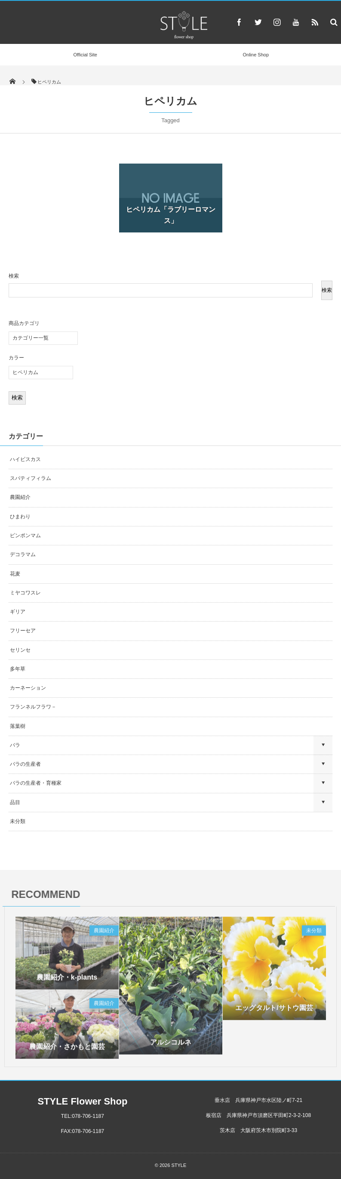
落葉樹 (17, 726)
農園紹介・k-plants (67, 980)
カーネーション (28, 688)
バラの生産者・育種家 (35, 783)
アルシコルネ (170, 1045)
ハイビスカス (25, 459)
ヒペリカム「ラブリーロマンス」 (170, 215)
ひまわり (20, 517)
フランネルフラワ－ (33, 707)
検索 (14, 276)
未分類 (17, 821)
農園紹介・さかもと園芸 (67, 1049)
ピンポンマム (25, 535)
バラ (15, 745)
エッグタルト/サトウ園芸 (274, 1011)
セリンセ (20, 650)
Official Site (85, 54)
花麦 (15, 574)
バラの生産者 (25, 764)
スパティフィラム (31, 478)
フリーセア (23, 631)
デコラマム (23, 554)
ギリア (17, 612)
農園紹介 (20, 497)
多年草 (17, 669)
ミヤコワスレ (25, 593)
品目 (15, 802)
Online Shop (256, 54)
